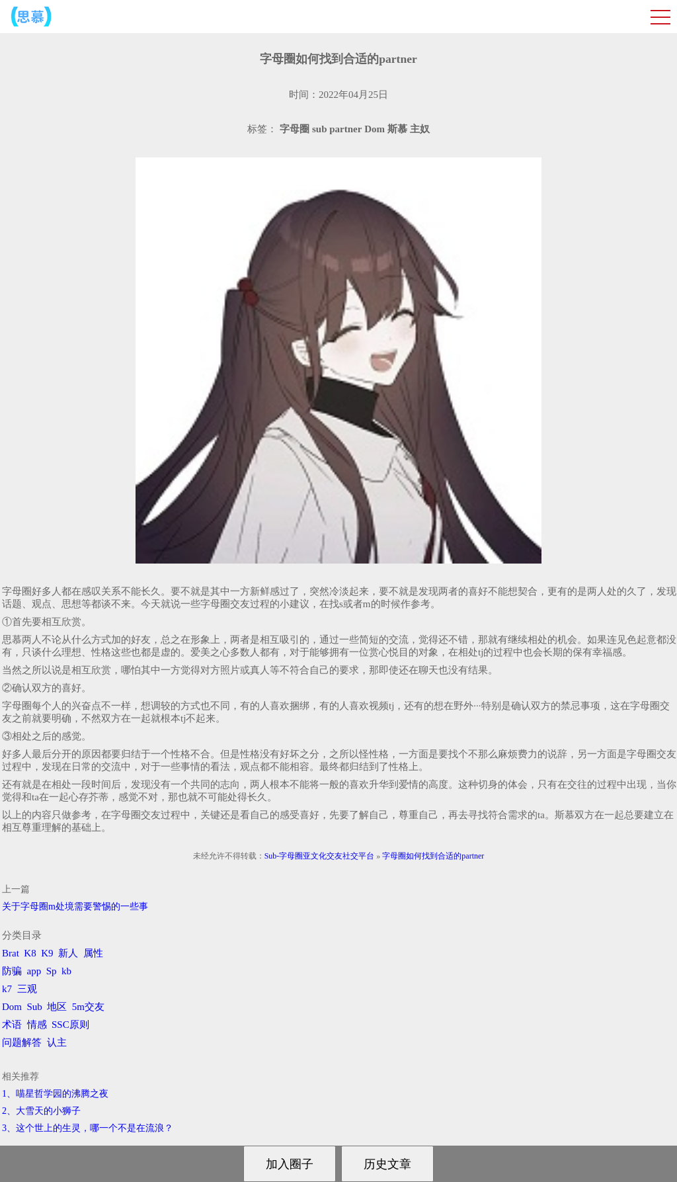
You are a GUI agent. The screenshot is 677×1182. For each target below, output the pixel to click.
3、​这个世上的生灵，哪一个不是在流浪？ (87, 1128)
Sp (51, 971)
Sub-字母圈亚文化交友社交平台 (319, 856)
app (34, 971)
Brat (10, 953)
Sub (34, 1006)
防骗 (12, 971)
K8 (30, 953)
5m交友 (88, 1006)
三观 (27, 989)
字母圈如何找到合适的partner (433, 856)
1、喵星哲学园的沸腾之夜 (55, 1094)
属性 (93, 953)
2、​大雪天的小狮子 (41, 1111)
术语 (12, 1024)
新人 (68, 953)
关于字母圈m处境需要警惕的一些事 (75, 906)
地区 (57, 1006)
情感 (37, 1024)
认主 (57, 1042)
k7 (7, 989)
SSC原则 (70, 1024)
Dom (12, 1006)
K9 (47, 953)
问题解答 (22, 1042)
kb (66, 971)
